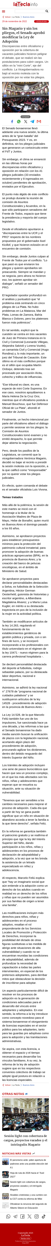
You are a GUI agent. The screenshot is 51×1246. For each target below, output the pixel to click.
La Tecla (16, 17)
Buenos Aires (28, 17)
